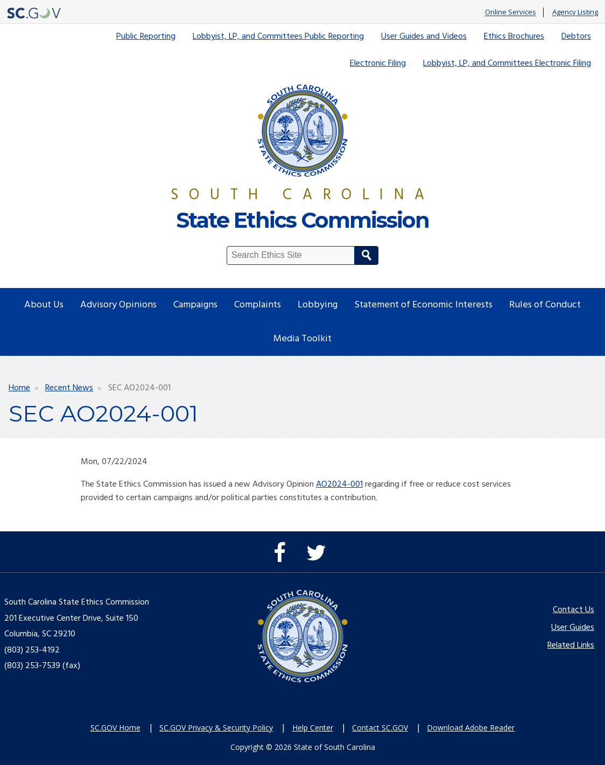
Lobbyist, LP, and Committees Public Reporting (278, 37)
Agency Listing (575, 12)
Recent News (69, 388)
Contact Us (573, 610)
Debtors (576, 37)
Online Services (510, 12)
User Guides (572, 628)
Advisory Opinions (118, 305)
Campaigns (195, 305)
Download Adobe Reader (471, 727)
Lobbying (317, 305)
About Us (44, 305)
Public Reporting (145, 37)
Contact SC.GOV (380, 727)
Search (366, 255)
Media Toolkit (302, 339)
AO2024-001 (339, 485)
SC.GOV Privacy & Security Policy (216, 727)
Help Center (312, 727)
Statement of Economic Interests (423, 305)
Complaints (257, 305)
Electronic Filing (378, 64)
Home (19, 388)
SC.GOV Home (115, 727)
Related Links (570, 645)
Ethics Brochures (514, 37)
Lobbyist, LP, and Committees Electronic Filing (507, 64)
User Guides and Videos (424, 37)
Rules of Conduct (545, 305)
